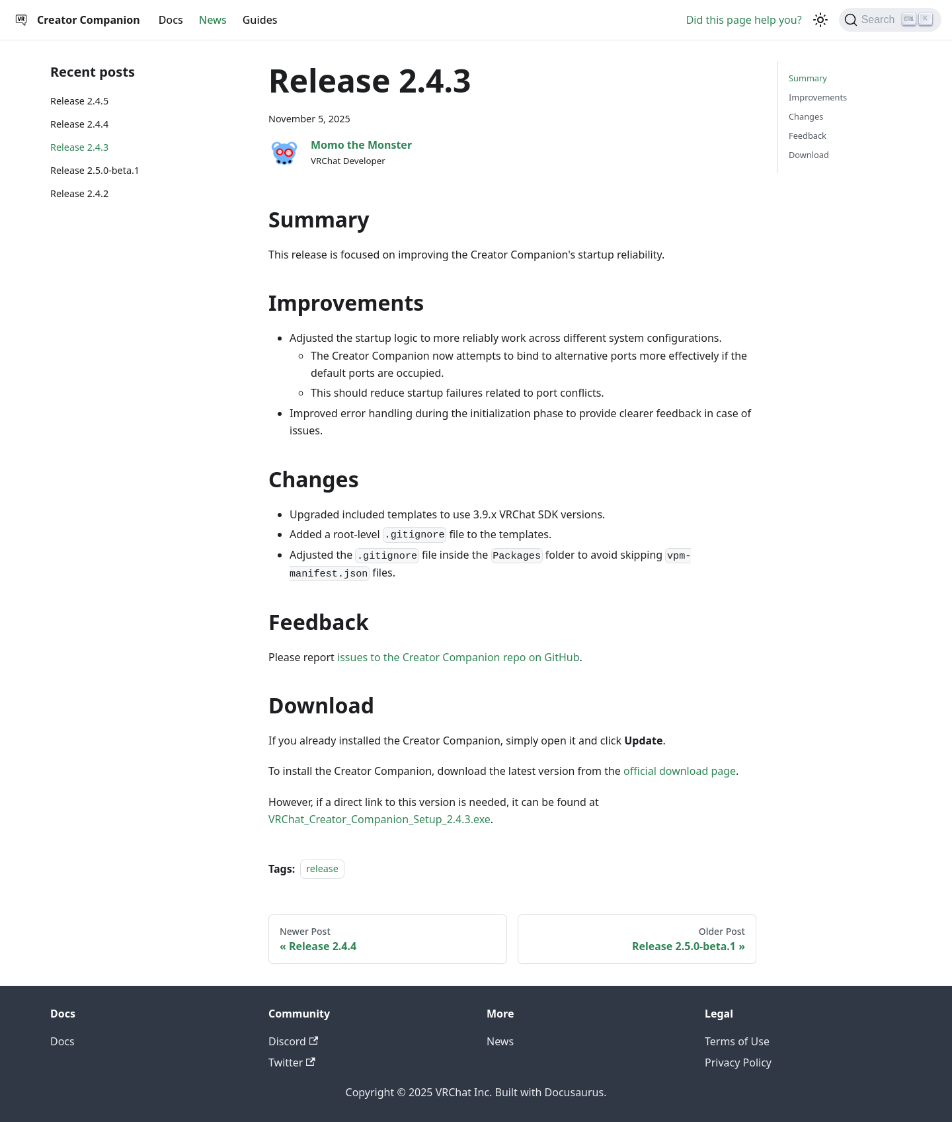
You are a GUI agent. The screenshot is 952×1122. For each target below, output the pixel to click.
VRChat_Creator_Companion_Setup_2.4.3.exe (379, 819)
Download (809, 155)
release (322, 869)
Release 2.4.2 (79, 193)
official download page (679, 771)
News (213, 20)
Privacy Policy (738, 1062)
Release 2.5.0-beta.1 (94, 170)
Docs (171, 20)
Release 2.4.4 (79, 124)
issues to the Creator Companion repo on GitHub (458, 657)
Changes (806, 116)
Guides (260, 20)
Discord (293, 1041)
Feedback (807, 135)
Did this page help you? (744, 20)
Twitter (291, 1062)
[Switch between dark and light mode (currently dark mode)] (820, 19)
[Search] (890, 20)
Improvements (818, 97)
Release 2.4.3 (79, 147)
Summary (808, 78)
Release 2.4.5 (79, 101)
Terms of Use (737, 1041)
